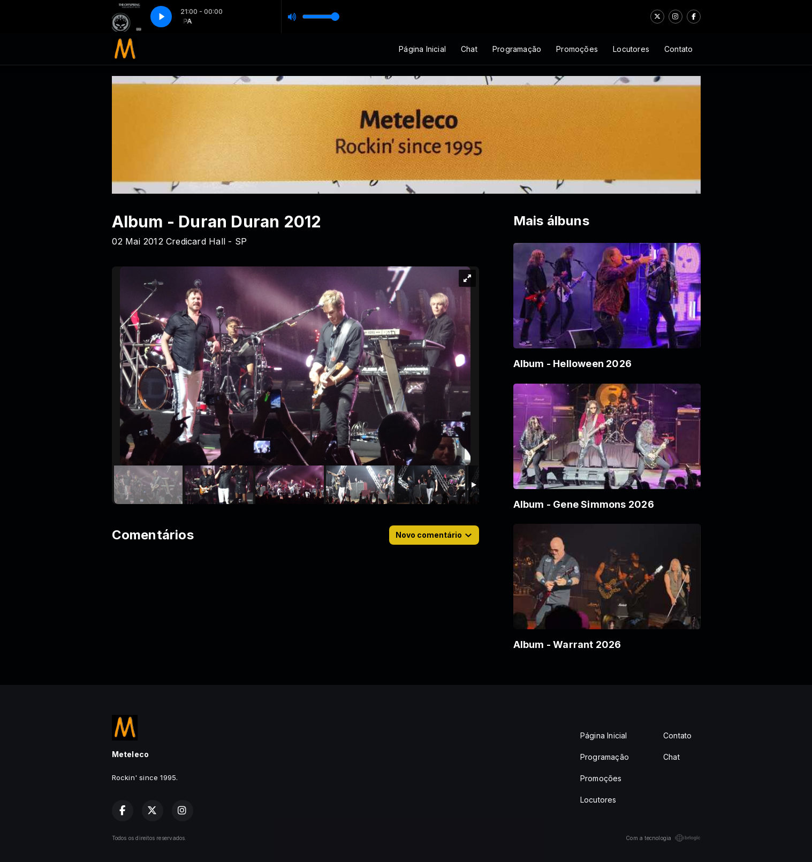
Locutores (631, 49)
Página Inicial (422, 49)
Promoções (577, 49)
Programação (516, 49)
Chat (469, 49)
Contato (678, 49)
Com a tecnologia (663, 838)
